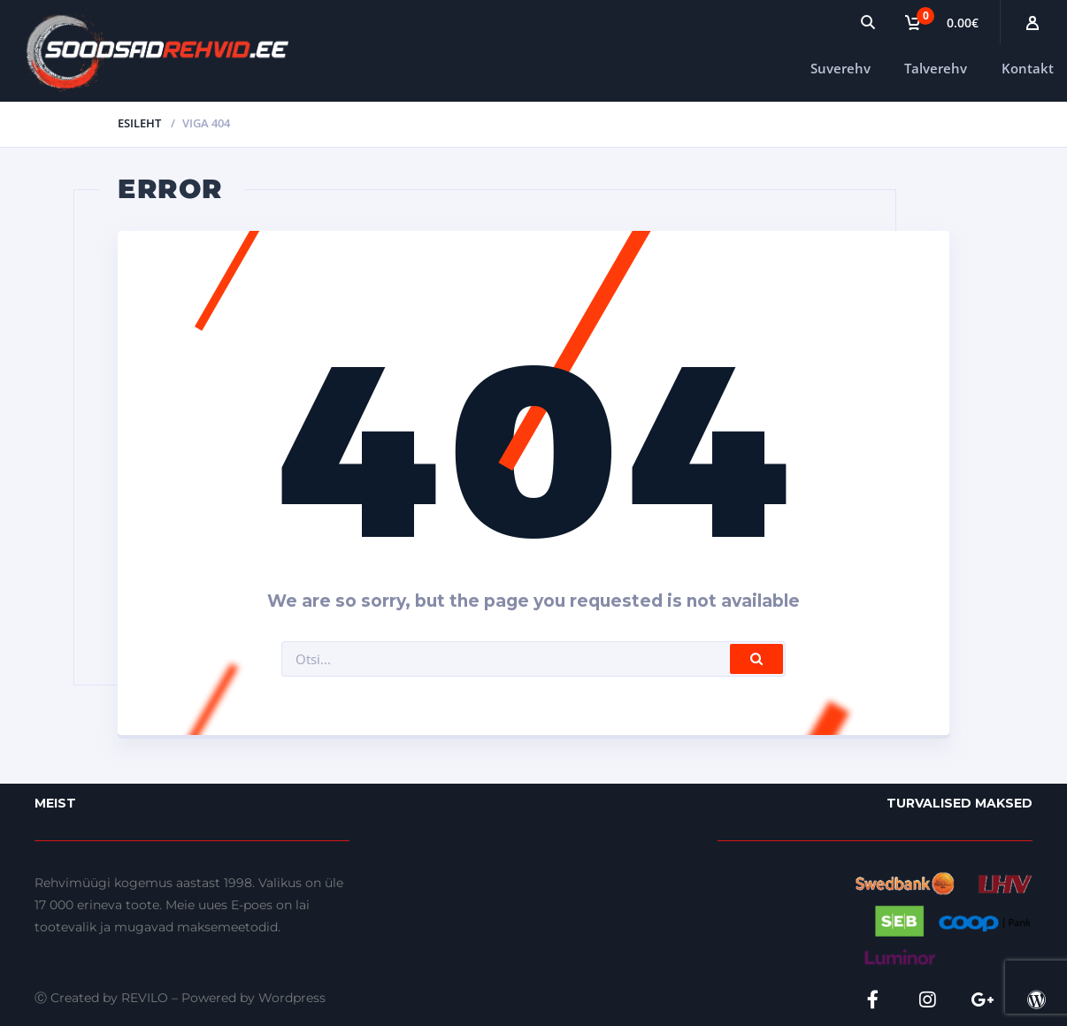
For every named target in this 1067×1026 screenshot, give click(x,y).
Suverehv (840, 68)
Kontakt (1028, 68)
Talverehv (935, 68)
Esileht (139, 123)
